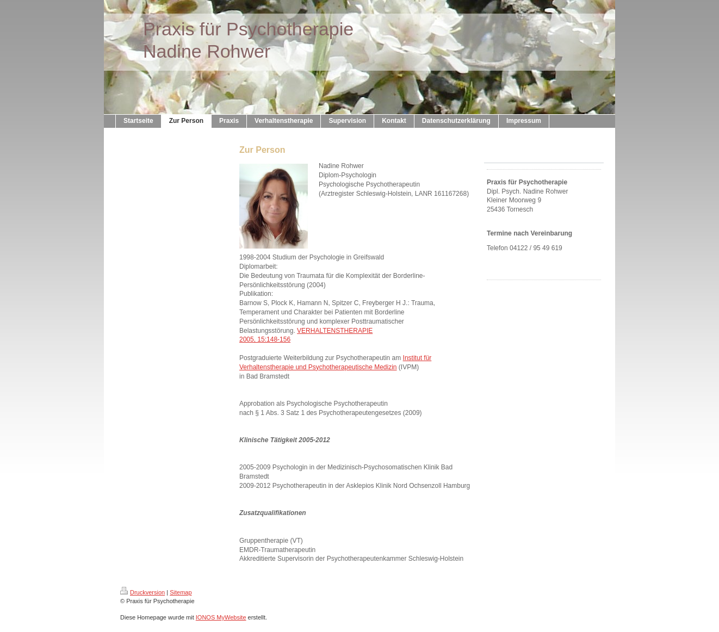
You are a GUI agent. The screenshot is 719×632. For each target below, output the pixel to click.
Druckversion (142, 592)
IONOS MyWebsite (221, 617)
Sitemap (180, 592)
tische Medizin (376, 367)
